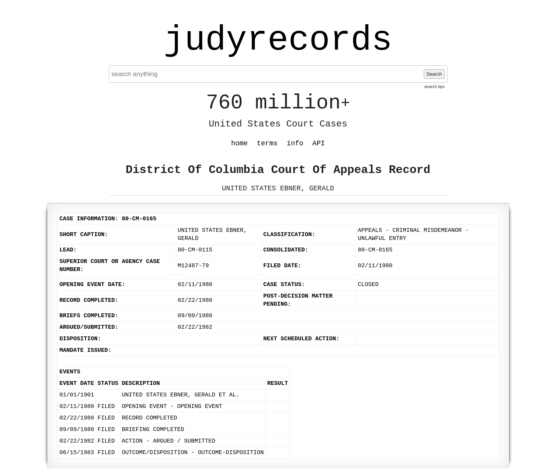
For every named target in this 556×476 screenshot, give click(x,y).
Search (434, 74)
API (318, 143)
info (295, 143)
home (239, 143)
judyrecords (278, 40)
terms (267, 143)
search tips (434, 86)
